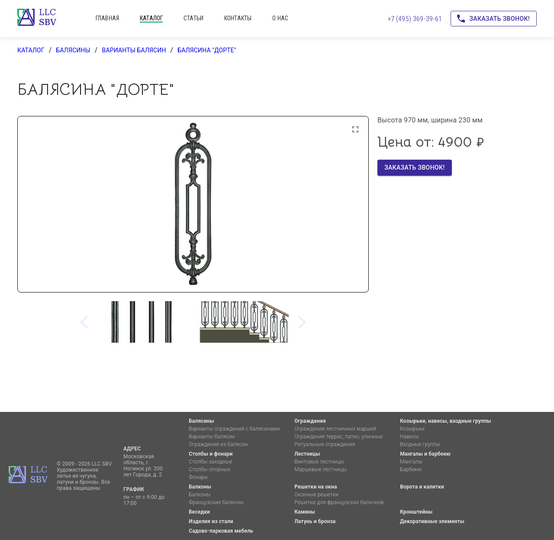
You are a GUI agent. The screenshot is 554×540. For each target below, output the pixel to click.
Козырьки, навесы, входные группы (445, 421)
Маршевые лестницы (320, 469)
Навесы (409, 437)
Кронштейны (416, 512)
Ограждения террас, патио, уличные (338, 437)
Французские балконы (216, 502)
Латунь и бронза (314, 521)
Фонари (198, 477)
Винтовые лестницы (319, 462)
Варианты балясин (134, 50)
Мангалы (411, 462)
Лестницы (307, 454)
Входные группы (420, 444)
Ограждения (310, 421)
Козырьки (412, 429)
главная (107, 18)
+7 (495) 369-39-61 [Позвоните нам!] (414, 18)
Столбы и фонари (210, 454)
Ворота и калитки (422, 487)
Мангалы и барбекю (425, 454)
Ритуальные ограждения (324, 444)
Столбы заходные (210, 462)
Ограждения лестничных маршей (335, 429)
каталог (151, 18)
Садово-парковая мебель (221, 531)
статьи (193, 18)
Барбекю (411, 469)
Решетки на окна (315, 487)
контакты (237, 18)
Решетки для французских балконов (338, 502)
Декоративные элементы (432, 521)
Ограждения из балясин (218, 444)
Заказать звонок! (493, 18)
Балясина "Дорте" (206, 50)
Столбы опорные (209, 469)
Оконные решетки (316, 495)
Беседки (199, 512)
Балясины (73, 50)
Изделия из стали (211, 521)
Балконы (200, 487)
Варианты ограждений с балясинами (234, 429)
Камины (304, 512)
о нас (280, 18)
